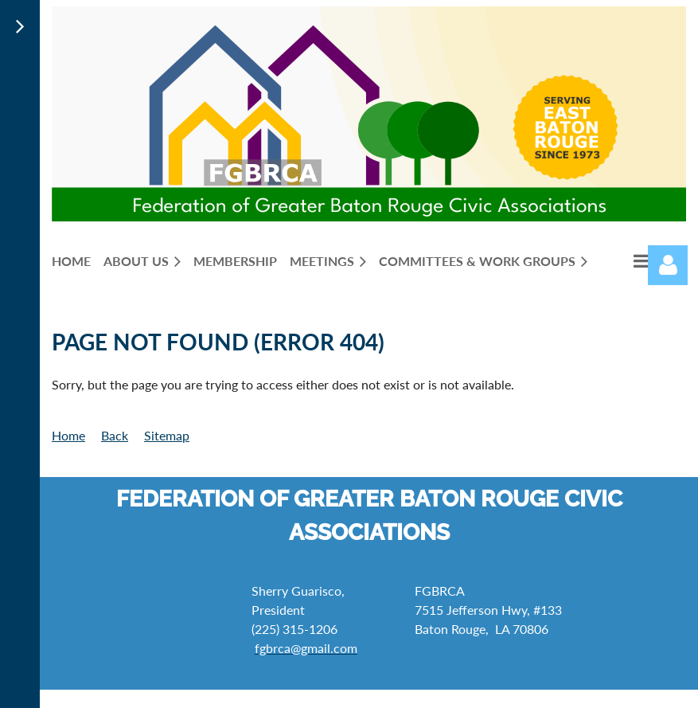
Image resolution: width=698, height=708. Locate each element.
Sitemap (166, 435)
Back (114, 435)
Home (68, 435)
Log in (668, 265)
